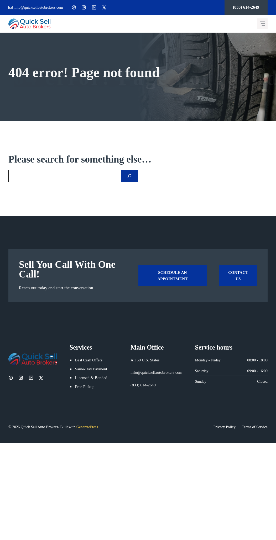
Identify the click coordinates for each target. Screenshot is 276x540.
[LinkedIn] (94, 7)
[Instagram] (83, 7)
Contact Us (238, 275)
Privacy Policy (224, 427)
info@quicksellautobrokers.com (38, 7)
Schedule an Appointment (172, 275)
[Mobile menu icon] (262, 23)
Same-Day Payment (91, 369)
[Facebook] (73, 7)
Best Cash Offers (89, 360)
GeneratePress (87, 427)
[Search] (129, 176)
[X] (104, 7)
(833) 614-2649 (246, 7)
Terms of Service (255, 427)
